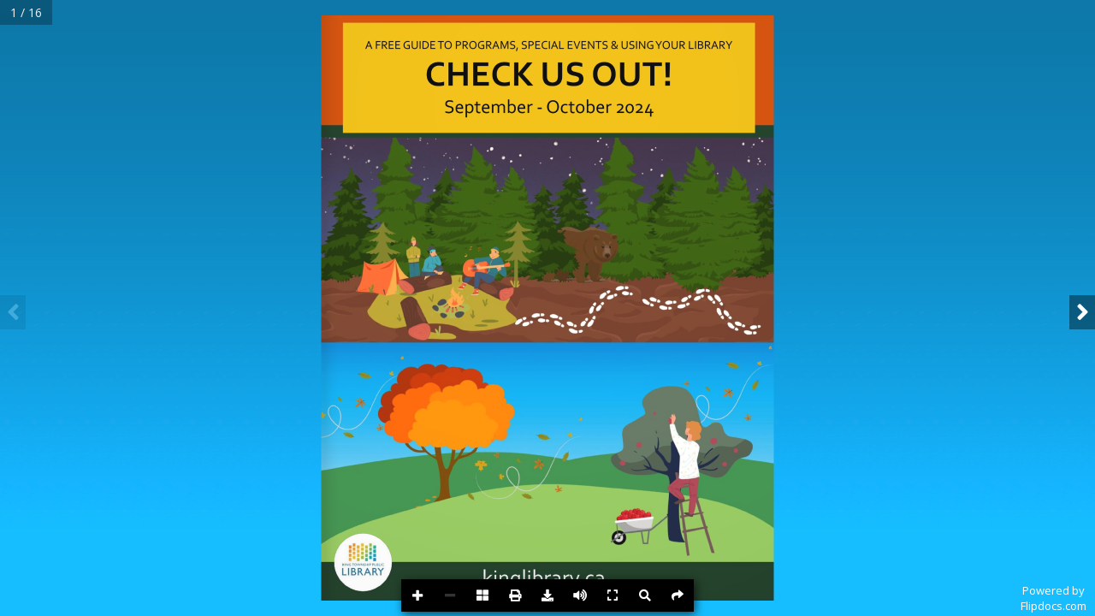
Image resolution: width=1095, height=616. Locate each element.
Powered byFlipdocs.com (1053, 598)
